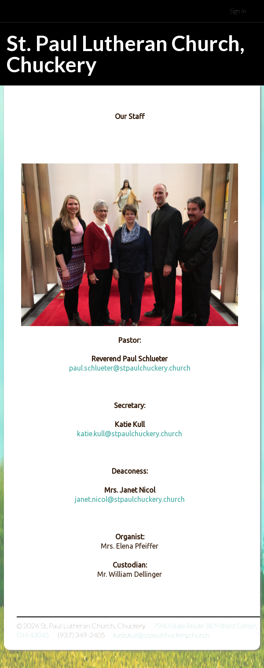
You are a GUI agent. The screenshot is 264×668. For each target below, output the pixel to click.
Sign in (238, 11)
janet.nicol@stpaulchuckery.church (130, 499)
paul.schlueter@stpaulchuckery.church (130, 368)
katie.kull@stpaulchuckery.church (129, 434)
